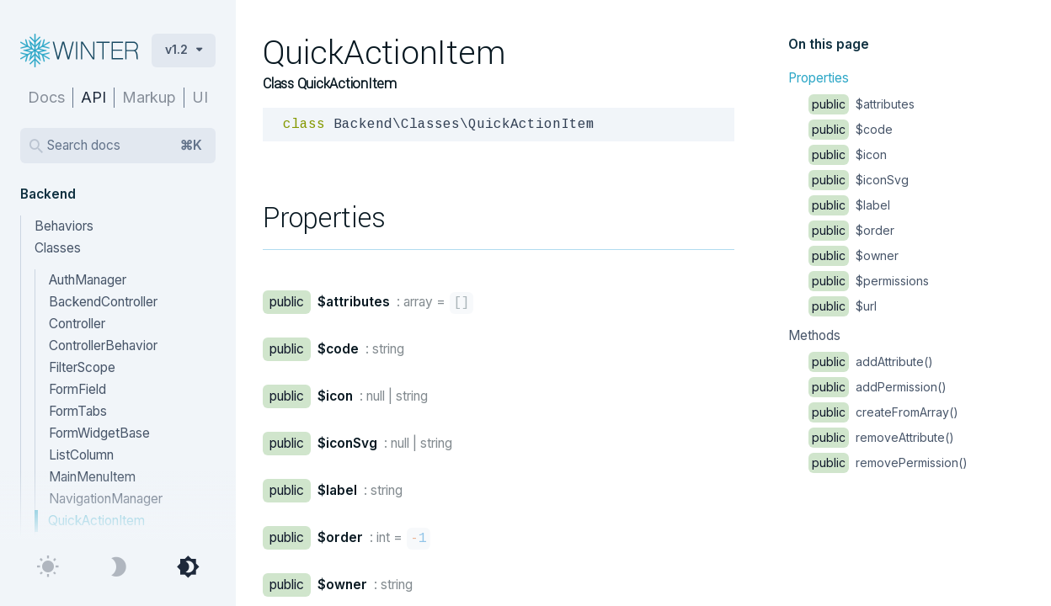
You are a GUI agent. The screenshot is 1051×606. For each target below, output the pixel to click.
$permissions (868, 281)
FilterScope (82, 367)
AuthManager (87, 280)
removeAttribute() (881, 437)
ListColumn (81, 455)
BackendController (103, 302)
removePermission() (888, 462)
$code (850, 129)
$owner (853, 255)
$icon (847, 154)
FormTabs (78, 411)
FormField (77, 389)
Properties (818, 78)
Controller (77, 324)
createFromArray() (883, 412)
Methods (814, 335)
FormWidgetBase (99, 433)
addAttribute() (870, 361)
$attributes (861, 104)
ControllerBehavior (103, 346)
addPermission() (877, 387)
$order (851, 230)
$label (849, 205)
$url (842, 306)
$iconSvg (858, 180)
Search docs (124, 146)
